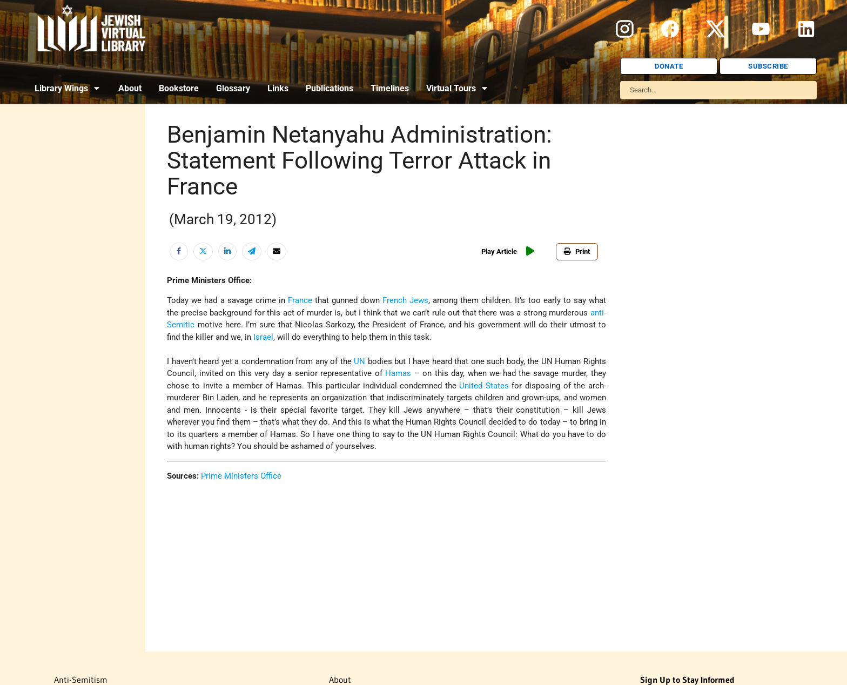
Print (577, 251)
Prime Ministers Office (241, 476)
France (300, 300)
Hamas (398, 373)
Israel (263, 337)
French (394, 300)
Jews (418, 300)
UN (359, 361)
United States (484, 386)
